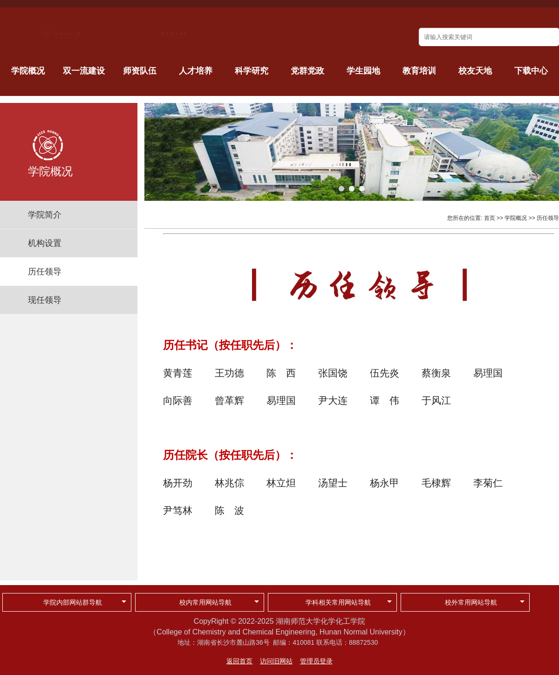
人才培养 (195, 70)
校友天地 (475, 70)
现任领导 (44, 300)
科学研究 (251, 70)
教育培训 (419, 70)
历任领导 (44, 271)
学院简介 (44, 214)
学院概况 (28, 70)
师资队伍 (140, 70)
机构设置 (44, 243)
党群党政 (307, 70)
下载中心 (531, 70)
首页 (489, 218)
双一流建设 (84, 70)
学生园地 (363, 70)
